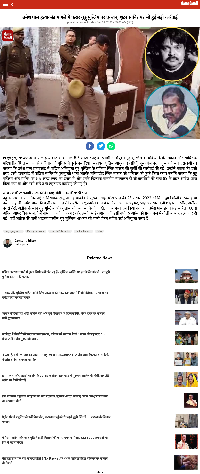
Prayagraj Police (36, 231)
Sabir (99, 231)
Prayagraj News (13, 231)
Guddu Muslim (83, 231)
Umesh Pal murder (60, 231)
